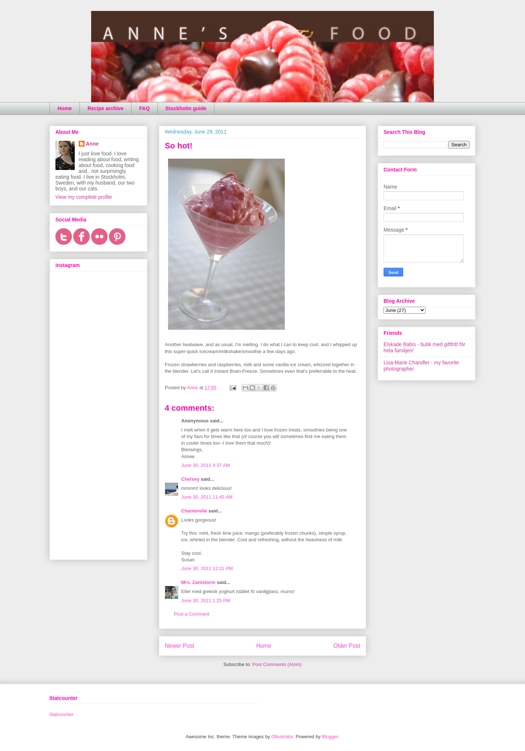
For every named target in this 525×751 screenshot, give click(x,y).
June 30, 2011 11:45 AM (207, 497)
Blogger (330, 736)
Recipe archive (106, 108)
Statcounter (61, 714)
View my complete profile (83, 197)
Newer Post (179, 646)
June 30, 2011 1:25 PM (205, 600)
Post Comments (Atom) (277, 664)
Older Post (346, 646)
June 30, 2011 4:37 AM (205, 465)
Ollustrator (282, 736)
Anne (92, 144)
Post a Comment (191, 614)
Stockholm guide (186, 108)
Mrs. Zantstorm (198, 582)
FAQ (144, 108)
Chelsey (190, 479)
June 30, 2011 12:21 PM (207, 568)
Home (65, 108)
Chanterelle (194, 511)
